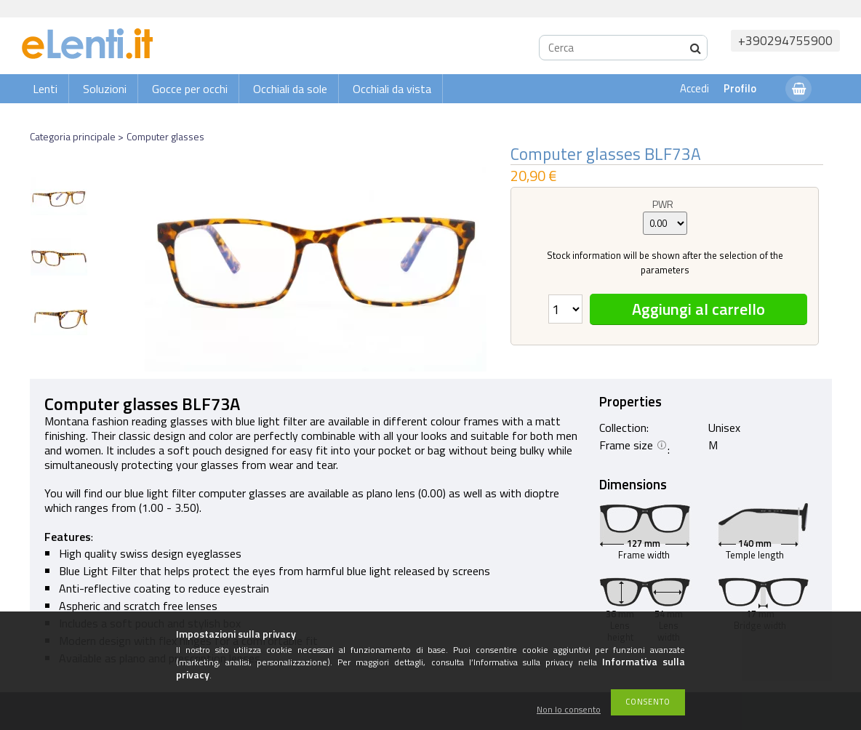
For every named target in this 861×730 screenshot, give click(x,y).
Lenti (45, 88)
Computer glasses (165, 136)
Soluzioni (105, 88)
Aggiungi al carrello (698, 309)
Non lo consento (569, 710)
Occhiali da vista (392, 88)
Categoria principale (73, 136)
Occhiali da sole (290, 88)
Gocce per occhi (190, 88)
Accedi (694, 88)
